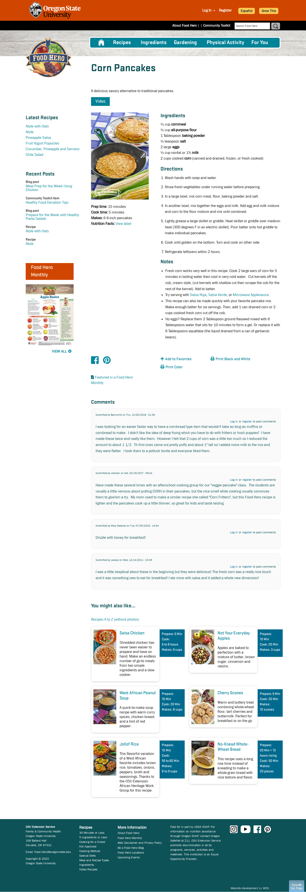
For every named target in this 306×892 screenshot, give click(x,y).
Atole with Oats (37, 126)
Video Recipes (88, 869)
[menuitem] (101, 42)
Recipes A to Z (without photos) (115, 619)
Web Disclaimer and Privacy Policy (140, 843)
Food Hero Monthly (130, 838)
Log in (234, 421)
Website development (244, 888)
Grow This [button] (269, 11)
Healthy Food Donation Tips (47, 202)
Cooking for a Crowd (92, 842)
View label (123, 223)
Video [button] (100, 101)
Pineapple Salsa (38, 137)
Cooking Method (89, 851)
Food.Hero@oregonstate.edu (52, 852)
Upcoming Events (129, 857)
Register (225, 10)
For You (259, 42)
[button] (184, 359)
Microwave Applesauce (251, 295)
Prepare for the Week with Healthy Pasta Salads (52, 217)
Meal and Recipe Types (94, 860)
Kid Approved (87, 846)
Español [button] (246, 11)
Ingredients (154, 42)
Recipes (122, 42)
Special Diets (87, 856)
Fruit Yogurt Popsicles (42, 143)
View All (59, 351)
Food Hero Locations (131, 852)
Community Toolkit (216, 25)
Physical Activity (225, 42)
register (247, 421)
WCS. (266, 888)
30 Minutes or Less (92, 833)
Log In (206, 10)
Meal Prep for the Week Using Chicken (49, 188)
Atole (30, 132)
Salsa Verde (217, 295)
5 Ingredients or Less (93, 837)
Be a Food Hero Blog (131, 848)
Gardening (185, 42)
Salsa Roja (198, 295)
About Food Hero (187, 25)
